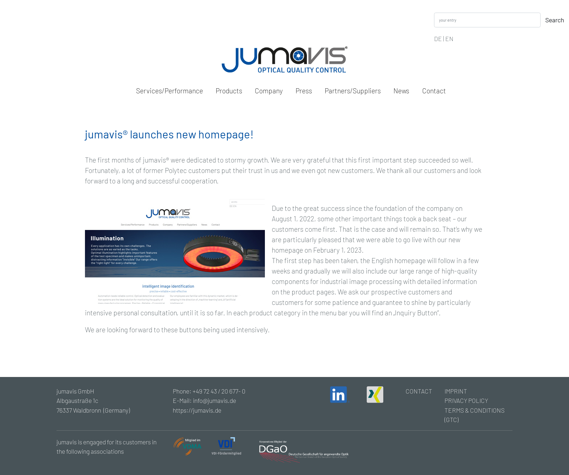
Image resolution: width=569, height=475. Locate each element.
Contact (434, 90)
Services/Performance (169, 90)
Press (303, 90)
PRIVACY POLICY (466, 400)
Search (554, 20)
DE (438, 38)
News (401, 90)
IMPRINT (455, 391)
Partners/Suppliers (353, 90)
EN (449, 38)
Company (269, 90)
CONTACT (419, 391)
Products (229, 90)
